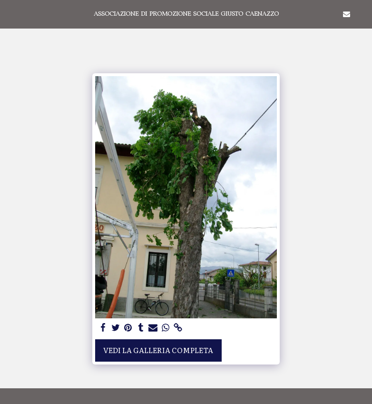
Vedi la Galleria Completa (158, 350)
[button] (10, 13)
